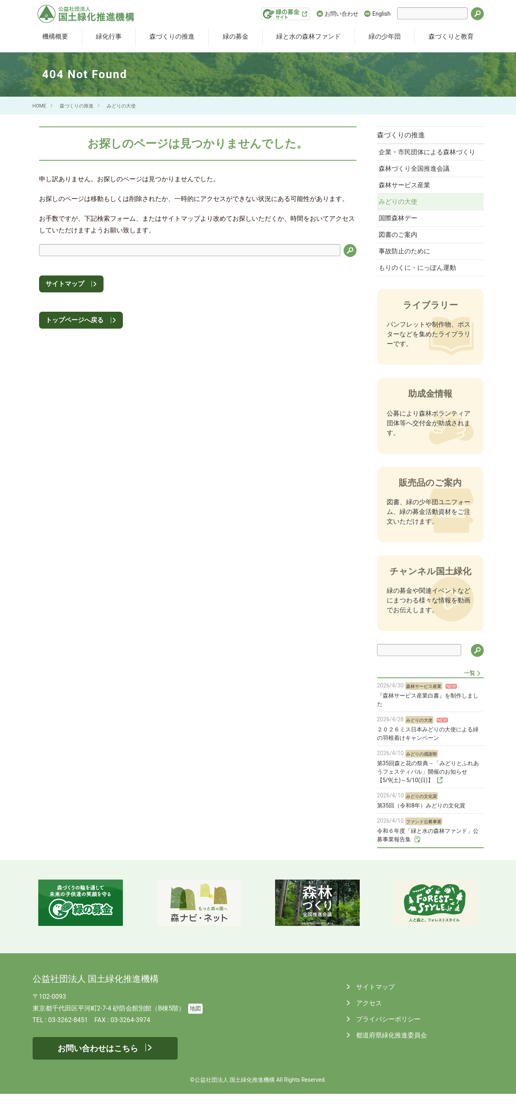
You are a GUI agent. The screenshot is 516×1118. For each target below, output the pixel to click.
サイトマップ (65, 284)
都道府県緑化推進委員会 (391, 1059)
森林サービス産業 (407, 200)
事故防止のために (407, 273)
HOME (39, 106)
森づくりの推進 (172, 36)
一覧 (469, 697)
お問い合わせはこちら (98, 1072)
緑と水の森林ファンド (308, 36)
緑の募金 (236, 36)
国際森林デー (400, 236)
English (381, 13)
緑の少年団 (385, 36)
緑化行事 (109, 36)
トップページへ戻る (75, 320)
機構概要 (55, 36)
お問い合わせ (342, 13)
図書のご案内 (400, 255)
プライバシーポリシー (388, 1043)
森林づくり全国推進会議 (416, 182)
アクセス (368, 1027)
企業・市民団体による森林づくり (426, 159)
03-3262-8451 (68, 1044)
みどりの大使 (121, 106)
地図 (195, 1032)
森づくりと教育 (451, 36)
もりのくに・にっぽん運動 (419, 291)
